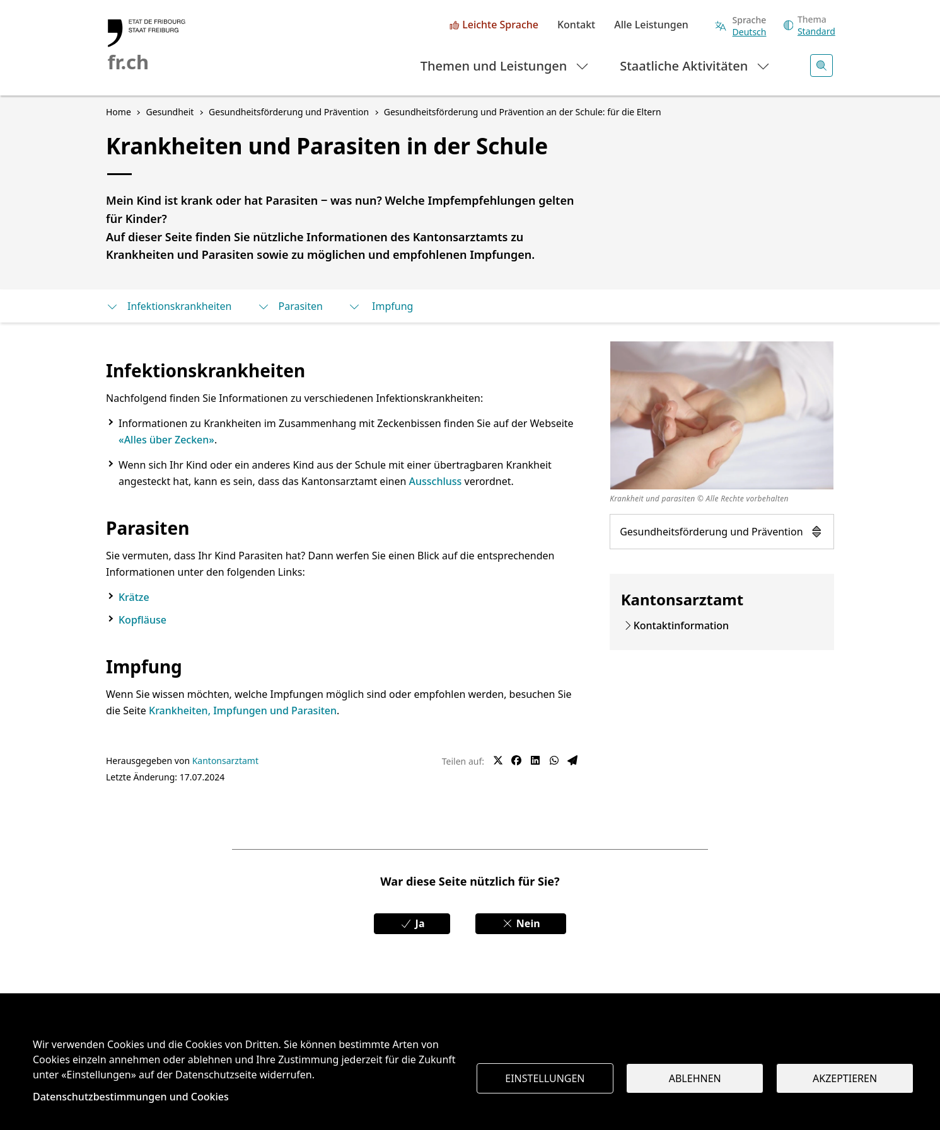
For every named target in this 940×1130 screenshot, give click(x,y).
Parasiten (290, 306)
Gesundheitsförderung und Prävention (722, 532)
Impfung (381, 306)
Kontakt (576, 25)
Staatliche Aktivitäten (695, 65)
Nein (520, 923)
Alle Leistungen (651, 25)
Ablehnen (695, 1078)
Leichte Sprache (500, 25)
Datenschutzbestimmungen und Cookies (131, 1097)
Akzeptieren (845, 1078)
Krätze (134, 597)
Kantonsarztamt (225, 761)
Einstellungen (544, 1078)
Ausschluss (435, 481)
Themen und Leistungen (505, 65)
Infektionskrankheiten (169, 306)
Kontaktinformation (681, 625)
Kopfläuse (142, 620)
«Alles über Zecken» (166, 440)
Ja (412, 923)
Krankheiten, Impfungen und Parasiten (243, 710)
